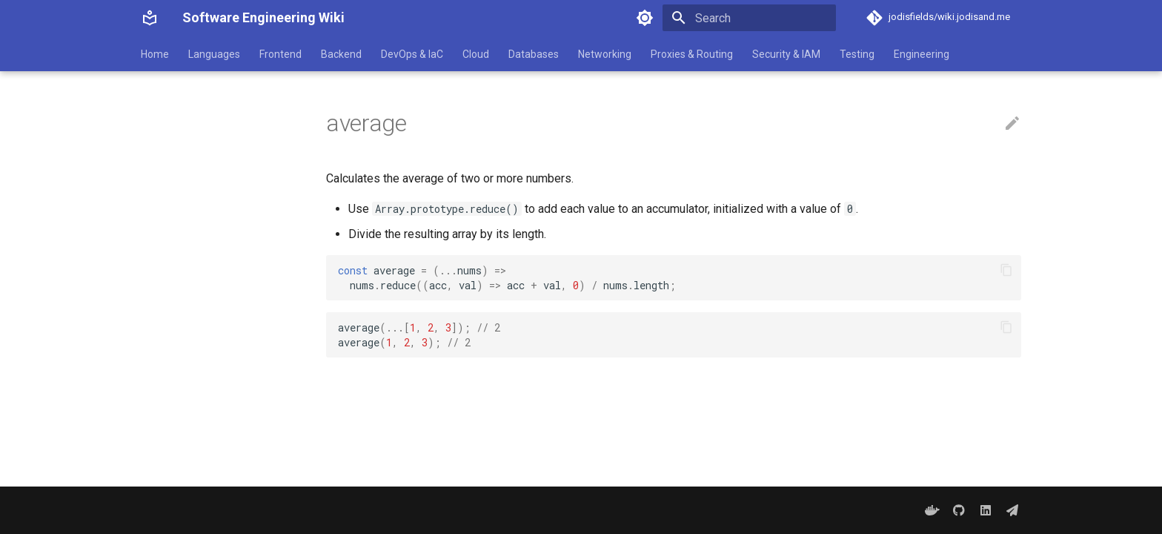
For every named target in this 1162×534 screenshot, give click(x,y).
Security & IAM (786, 54)
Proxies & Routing (692, 54)
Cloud (475, 54)
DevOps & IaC (412, 54)
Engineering (921, 54)
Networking (604, 54)
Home (155, 54)
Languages (214, 54)
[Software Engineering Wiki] (150, 18)
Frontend (280, 54)
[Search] (749, 17)
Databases (533, 54)
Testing (857, 54)
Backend (341, 54)
